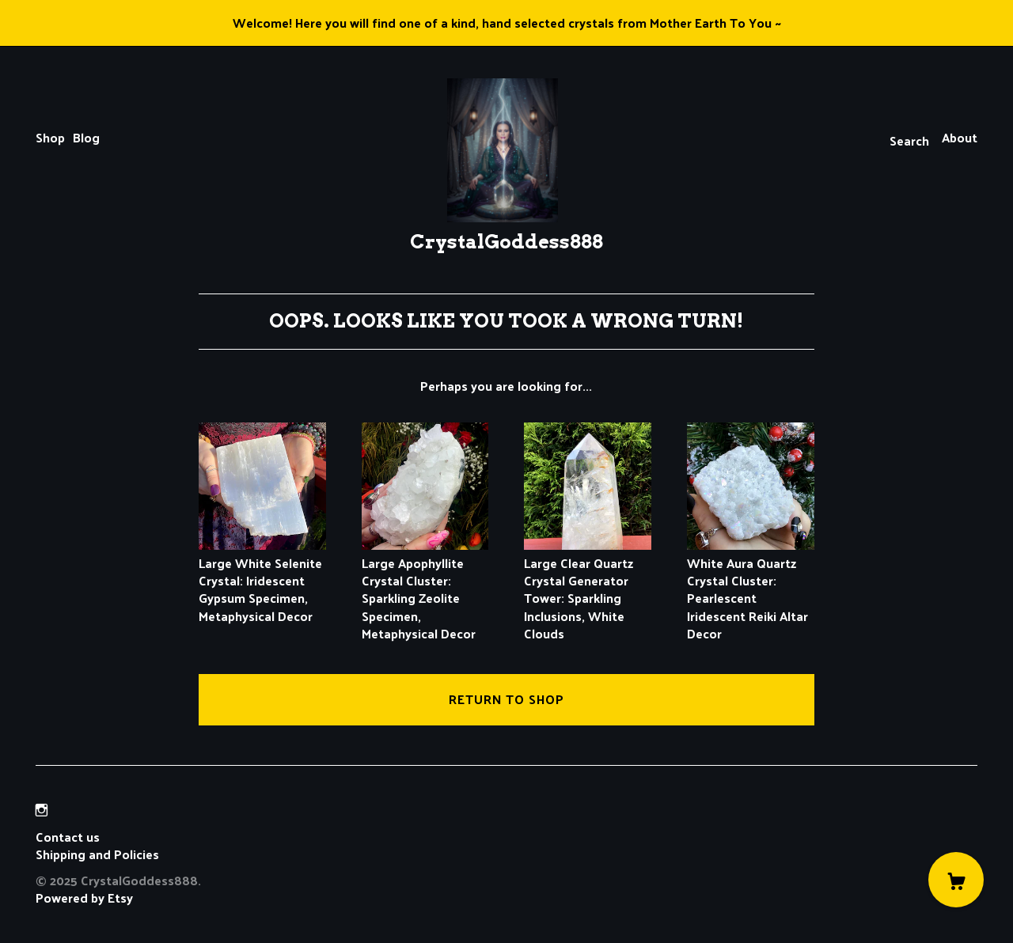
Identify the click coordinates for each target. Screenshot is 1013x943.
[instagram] (41, 809)
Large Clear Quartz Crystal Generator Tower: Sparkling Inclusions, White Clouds (587, 589)
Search (909, 140)
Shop (50, 137)
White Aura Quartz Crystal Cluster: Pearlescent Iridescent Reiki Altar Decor (750, 589)
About (959, 137)
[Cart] (956, 879)
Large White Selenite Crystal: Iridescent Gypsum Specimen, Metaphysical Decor (262, 580)
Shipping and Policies (97, 854)
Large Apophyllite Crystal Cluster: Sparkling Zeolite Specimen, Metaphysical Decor (425, 589)
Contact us (68, 837)
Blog (86, 137)
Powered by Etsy (84, 897)
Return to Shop (506, 698)
